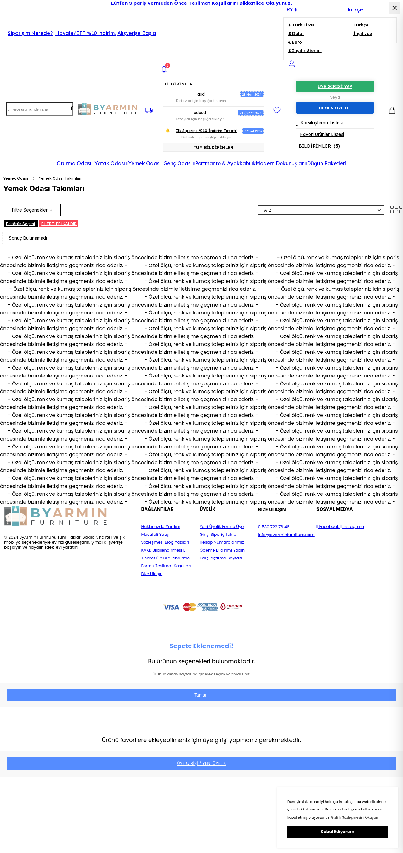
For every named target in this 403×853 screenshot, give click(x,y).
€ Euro (295, 41)
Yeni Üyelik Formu (218, 526)
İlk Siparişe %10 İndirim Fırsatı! (206, 130)
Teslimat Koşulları (173, 566)
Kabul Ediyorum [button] (337, 831)
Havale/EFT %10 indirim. (105, 33)
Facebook (328, 526)
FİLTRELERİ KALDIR (59, 223)
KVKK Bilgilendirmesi (162, 550)
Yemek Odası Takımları (60, 178)
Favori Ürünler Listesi (320, 134)
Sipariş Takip (223, 534)
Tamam (201, 695)
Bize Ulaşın (151, 574)
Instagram (352, 526)
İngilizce (358, 33)
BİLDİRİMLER (319, 146)
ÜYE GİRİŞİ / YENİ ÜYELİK (201, 763)
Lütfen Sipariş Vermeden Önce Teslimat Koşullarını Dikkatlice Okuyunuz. (201, 3)
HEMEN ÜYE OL (335, 107)
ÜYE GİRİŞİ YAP (335, 86)
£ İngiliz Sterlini (305, 50)
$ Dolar (296, 33)
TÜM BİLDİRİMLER (213, 147)
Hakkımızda (153, 526)
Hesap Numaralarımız (222, 542)
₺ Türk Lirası (301, 24)
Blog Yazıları (177, 542)
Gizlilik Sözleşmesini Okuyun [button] (354, 817)
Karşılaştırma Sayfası (221, 558)
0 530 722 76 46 (274, 527)
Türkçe (351, 9)
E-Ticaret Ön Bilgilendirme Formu (165, 558)
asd (201, 93)
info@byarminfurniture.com (286, 535)
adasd (200, 112)
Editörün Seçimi (20, 223)
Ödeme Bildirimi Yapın (222, 550)
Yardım (173, 526)
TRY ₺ (290, 9)
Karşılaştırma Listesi (320, 123)
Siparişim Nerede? (30, 33)
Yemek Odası (15, 178)
